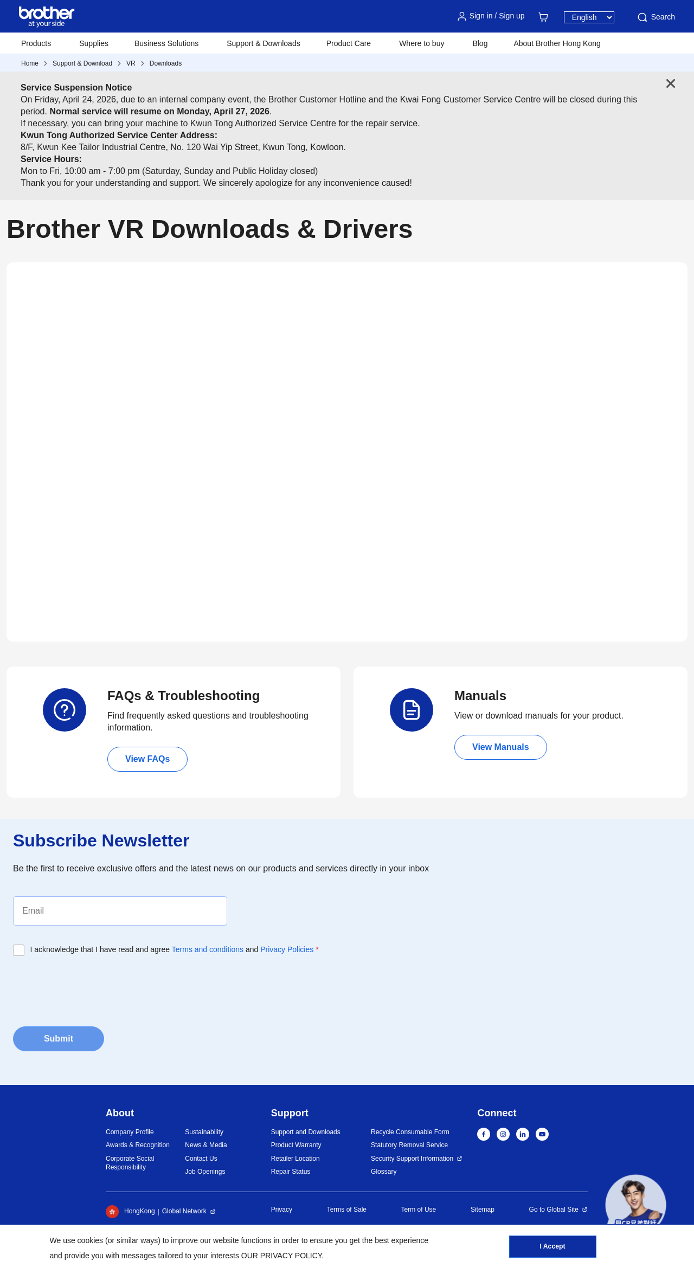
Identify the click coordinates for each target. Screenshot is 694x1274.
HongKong (130, 1211)
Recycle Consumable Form (410, 1132)
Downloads (166, 63)
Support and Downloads (305, 1132)
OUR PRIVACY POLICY (281, 1255)
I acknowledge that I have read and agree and (174, 949)
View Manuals (500, 747)
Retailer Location (295, 1158)
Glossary (383, 1171)
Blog (479, 43)
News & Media (206, 1145)
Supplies (93, 43)
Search (655, 17)
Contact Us (201, 1158)
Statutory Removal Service (409, 1145)
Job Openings (205, 1171)
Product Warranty (296, 1145)
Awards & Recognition (138, 1145)
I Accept (552, 1247)
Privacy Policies (286, 949)
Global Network (184, 1211)
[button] (636, 1205)
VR (131, 63)
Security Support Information (412, 1158)
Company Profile (130, 1132)
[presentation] (95, 988)
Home (29, 63)
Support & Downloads (263, 43)
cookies (90, 1240)
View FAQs (147, 759)
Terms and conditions (207, 949)
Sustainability (204, 1132)
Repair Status (291, 1171)
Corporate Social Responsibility (130, 1163)
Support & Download (82, 63)
